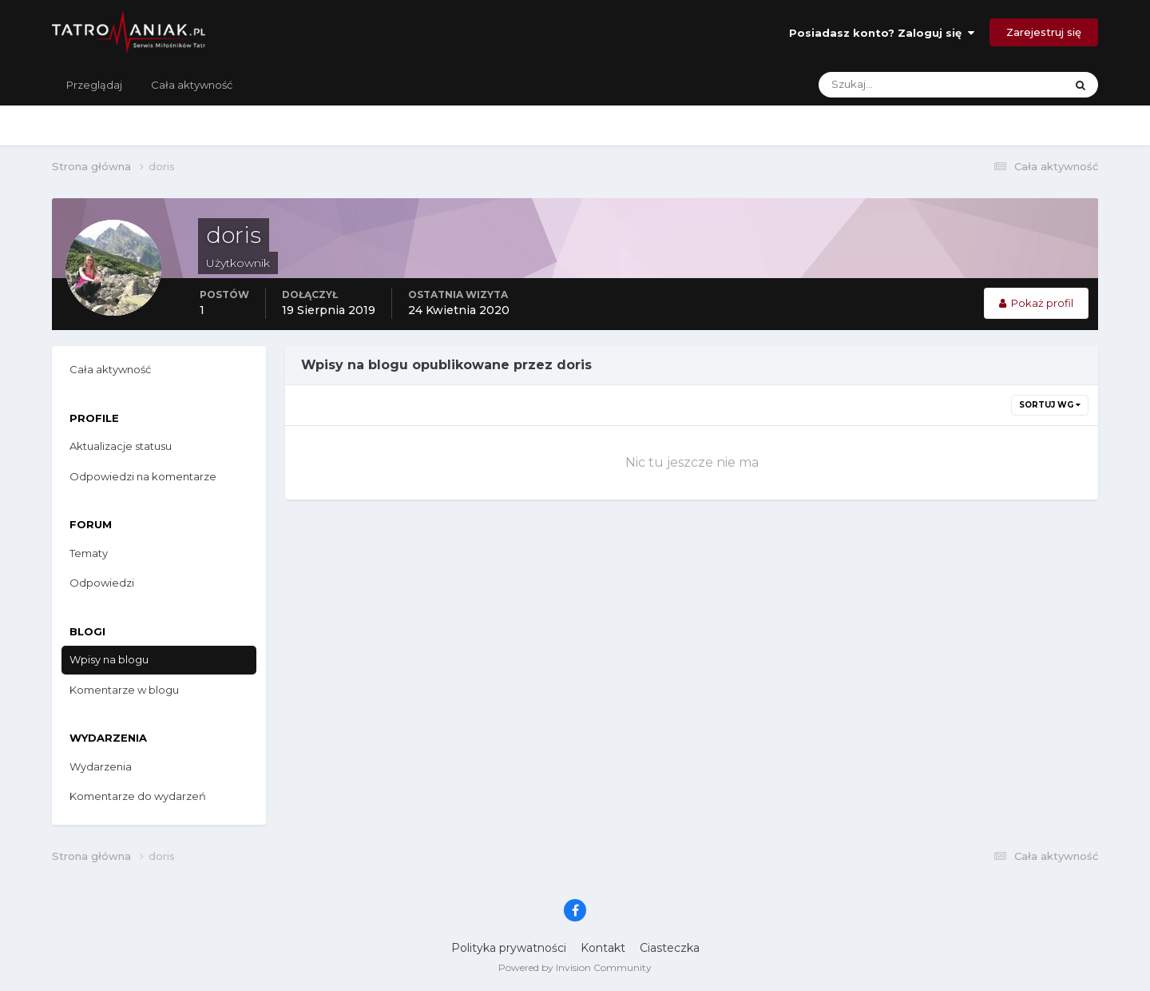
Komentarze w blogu (124, 689)
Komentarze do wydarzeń (137, 796)
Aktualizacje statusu (120, 446)
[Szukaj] (878, 85)
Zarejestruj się (1043, 32)
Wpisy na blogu (109, 659)
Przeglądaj (94, 84)
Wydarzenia (100, 766)
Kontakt (603, 948)
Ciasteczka (670, 948)
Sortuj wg (1050, 405)
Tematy (88, 553)
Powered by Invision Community (575, 967)
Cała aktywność (191, 84)
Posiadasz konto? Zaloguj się (881, 32)
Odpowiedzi (101, 582)
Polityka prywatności (508, 948)
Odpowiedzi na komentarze (142, 476)
